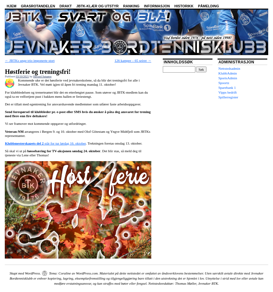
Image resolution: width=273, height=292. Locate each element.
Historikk (183, 6)
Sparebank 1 (227, 87)
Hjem (12, 6)
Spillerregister (228, 97)
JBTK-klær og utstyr (97, 6)
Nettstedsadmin (229, 68)
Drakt (66, 6)
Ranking (131, 6)
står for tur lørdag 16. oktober (45, 143)
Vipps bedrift (227, 92)
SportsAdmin (227, 78)
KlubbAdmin (227, 73)
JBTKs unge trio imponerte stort (29, 60)
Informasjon (157, 6)
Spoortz (223, 83)
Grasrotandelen (38, 6)
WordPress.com (87, 273)
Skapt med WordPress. (25, 273)
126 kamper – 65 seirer (133, 60)
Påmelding (208, 6)
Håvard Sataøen (42, 76)
